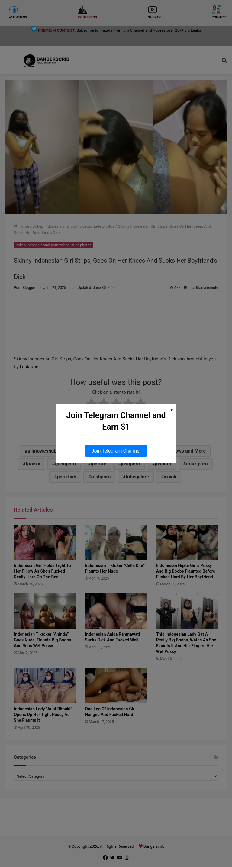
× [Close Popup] (171, 410)
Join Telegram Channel (116, 451)
